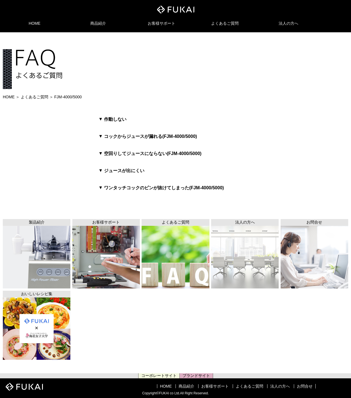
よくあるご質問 (225, 23)
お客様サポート (161, 23)
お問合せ (305, 386)
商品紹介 (98, 23)
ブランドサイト (196, 375)
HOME (34, 23)
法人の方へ (288, 23)
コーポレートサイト (159, 375)
